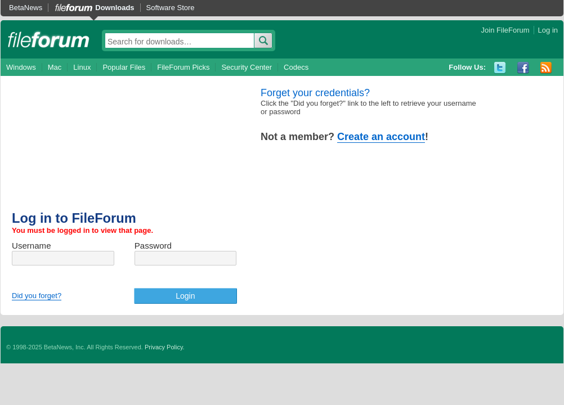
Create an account (381, 136)
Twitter (500, 68)
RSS (546, 68)
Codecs (296, 67)
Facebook (523, 68)
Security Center (246, 67)
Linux (82, 67)
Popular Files (123, 67)
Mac (55, 67)
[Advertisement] (136, 149)
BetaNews (25, 7)
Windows (21, 67)
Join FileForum (505, 30)
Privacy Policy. (165, 347)
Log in (548, 30)
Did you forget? (36, 295)
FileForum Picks (183, 67)
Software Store (170, 7)
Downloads (114, 7)
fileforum (48, 39)
